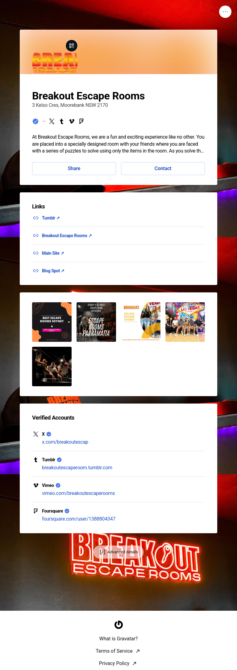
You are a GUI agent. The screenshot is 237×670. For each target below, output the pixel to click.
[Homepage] (118, 662)
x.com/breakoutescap (65, 442)
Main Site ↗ (53, 253)
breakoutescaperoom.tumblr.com (77, 468)
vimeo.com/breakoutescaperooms (78, 493)
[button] (52, 322)
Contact (163, 168)
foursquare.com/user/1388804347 (78, 519)
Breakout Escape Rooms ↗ (67, 235)
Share (74, 168)
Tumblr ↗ (51, 218)
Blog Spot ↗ (53, 270)
